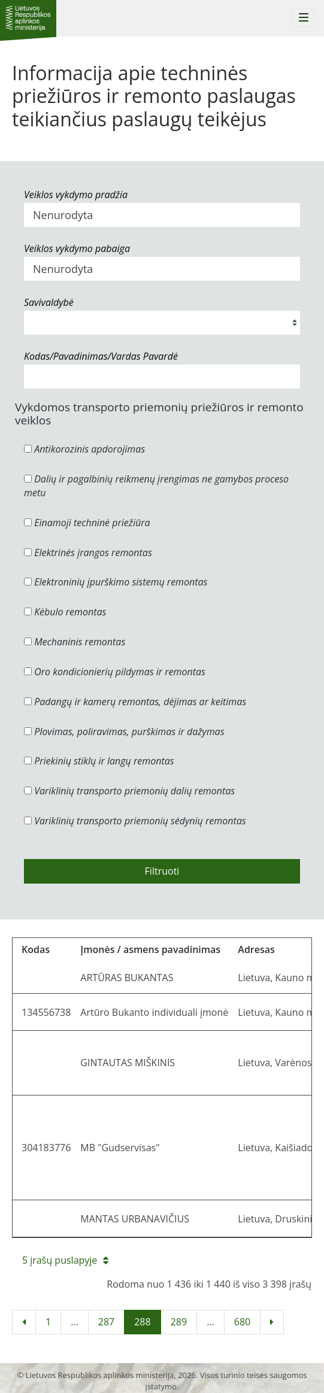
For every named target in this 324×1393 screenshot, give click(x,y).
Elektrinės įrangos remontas (88, 552)
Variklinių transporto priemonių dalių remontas (129, 790)
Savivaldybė (49, 302)
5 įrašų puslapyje (65, 1260)
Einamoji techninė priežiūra (87, 522)
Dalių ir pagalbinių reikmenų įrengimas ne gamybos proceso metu (156, 485)
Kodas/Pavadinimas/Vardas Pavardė (101, 356)
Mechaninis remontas (74, 641)
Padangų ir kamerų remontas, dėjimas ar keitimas (135, 701)
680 (242, 1321)
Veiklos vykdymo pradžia (76, 194)
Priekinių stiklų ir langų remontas (99, 760)
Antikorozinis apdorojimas (84, 449)
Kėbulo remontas (65, 611)
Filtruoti (162, 871)
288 (142, 1321)
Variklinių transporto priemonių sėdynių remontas (135, 820)
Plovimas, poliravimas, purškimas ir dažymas (124, 731)
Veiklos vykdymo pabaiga (77, 248)
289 (179, 1321)
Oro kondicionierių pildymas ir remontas (114, 671)
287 (106, 1321)
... (74, 1321)
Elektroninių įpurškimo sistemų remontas (116, 581)
